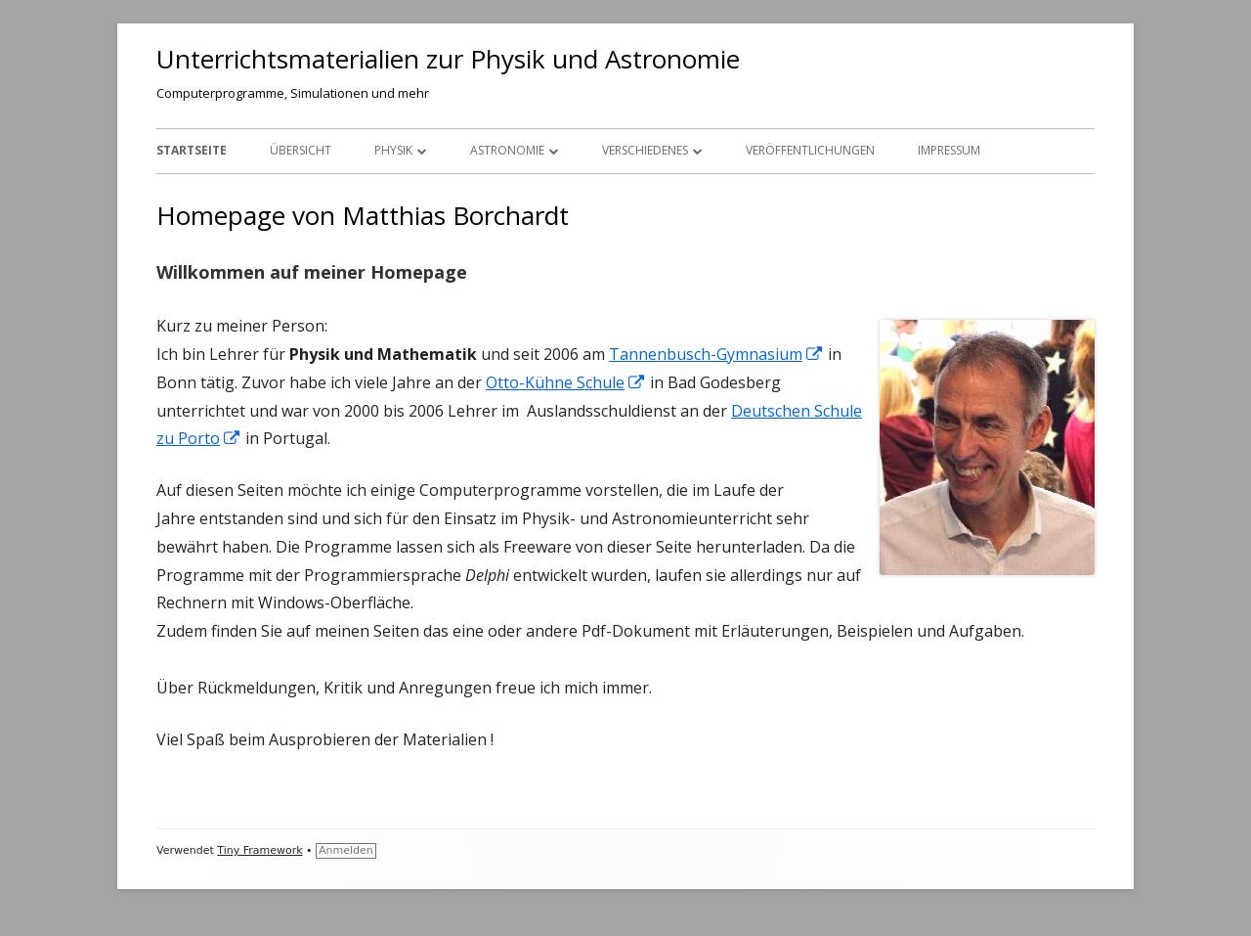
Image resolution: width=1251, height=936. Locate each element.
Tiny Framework (259, 850)
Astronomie (507, 150)
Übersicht (300, 150)
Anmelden (346, 850)
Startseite (191, 150)
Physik (393, 150)
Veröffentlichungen (810, 150)
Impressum (949, 150)
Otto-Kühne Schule (566, 382)
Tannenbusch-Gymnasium (716, 354)
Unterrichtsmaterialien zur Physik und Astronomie (448, 58)
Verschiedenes (645, 150)
